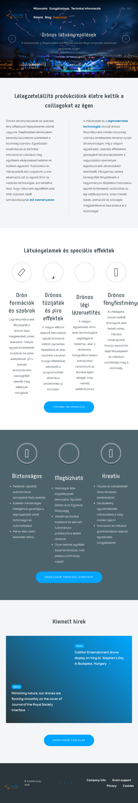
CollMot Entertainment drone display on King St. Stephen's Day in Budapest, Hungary (99, 658)
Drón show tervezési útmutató (69, 577)
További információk (69, 57)
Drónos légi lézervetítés (86, 304)
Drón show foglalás (69, 740)
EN (123, 8)
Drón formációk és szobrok (22, 302)
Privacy (112, 785)
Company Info (96, 780)
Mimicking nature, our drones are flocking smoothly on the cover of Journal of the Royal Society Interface (37, 702)
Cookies (128, 785)
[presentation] (12, 38)
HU (129, 8)
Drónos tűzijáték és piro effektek (53, 306)
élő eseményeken (42, 200)
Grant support (121, 780)
